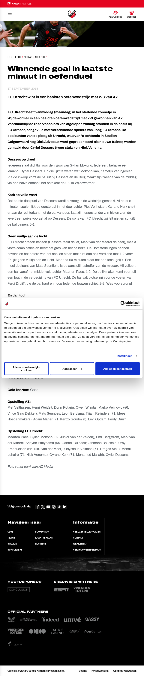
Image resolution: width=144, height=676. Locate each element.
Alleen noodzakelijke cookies (26, 368)
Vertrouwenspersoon (87, 549)
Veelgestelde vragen (86, 531)
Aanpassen (72, 368)
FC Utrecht (14, 57)
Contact (78, 537)
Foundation (42, 531)
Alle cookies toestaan (117, 368)
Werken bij (79, 543)
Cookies (83, 670)
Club (10, 531)
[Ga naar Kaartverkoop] (115, 14)
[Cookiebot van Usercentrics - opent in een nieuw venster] (123, 303)
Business (40, 543)
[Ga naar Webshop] (131, 14)
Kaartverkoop (44, 537)
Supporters (15, 549)
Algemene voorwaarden (124, 670)
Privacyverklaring (100, 670)
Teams (11, 537)
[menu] (10, 14)
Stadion (12, 543)
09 (44, 57)
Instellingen (125, 355)
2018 (37, 57)
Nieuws (28, 57)
